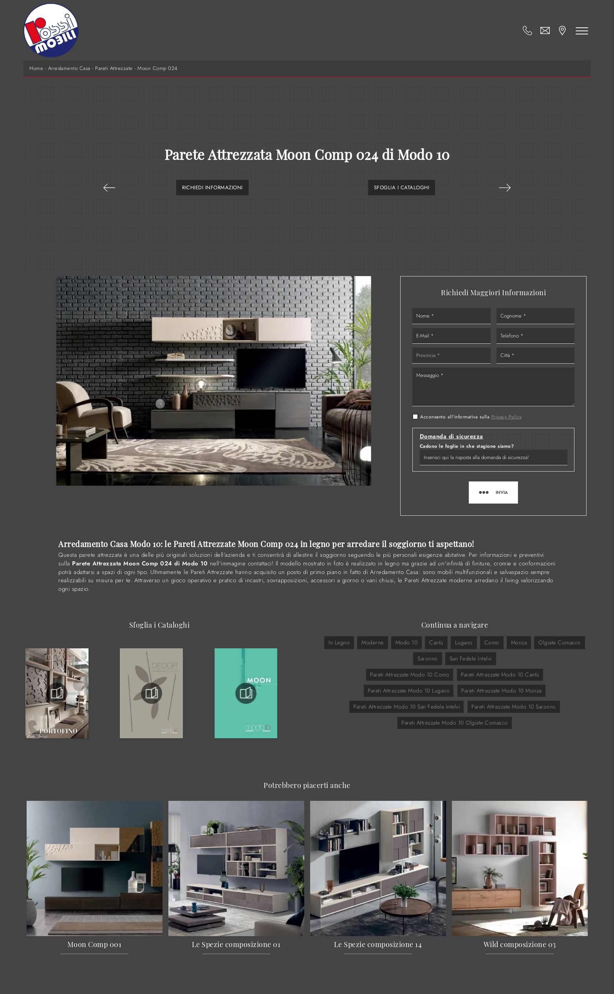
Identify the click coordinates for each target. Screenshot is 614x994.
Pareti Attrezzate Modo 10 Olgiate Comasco (454, 723)
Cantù (436, 642)
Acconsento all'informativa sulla (471, 416)
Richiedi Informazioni (212, 187)
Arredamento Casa (69, 68)
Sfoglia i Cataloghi (402, 187)
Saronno (427, 658)
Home (36, 68)
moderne (372, 642)
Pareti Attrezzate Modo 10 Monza (501, 690)
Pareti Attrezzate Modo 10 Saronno (513, 707)
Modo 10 (406, 642)
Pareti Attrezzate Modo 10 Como (409, 674)
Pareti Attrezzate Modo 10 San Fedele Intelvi (406, 707)
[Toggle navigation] (582, 30)
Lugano (464, 642)
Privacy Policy (506, 416)
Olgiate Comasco (559, 642)
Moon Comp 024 (157, 68)
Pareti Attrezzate (114, 68)
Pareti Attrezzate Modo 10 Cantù (500, 674)
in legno (339, 642)
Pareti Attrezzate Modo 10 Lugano (409, 690)
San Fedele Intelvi (471, 658)
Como (491, 642)
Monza (519, 642)
